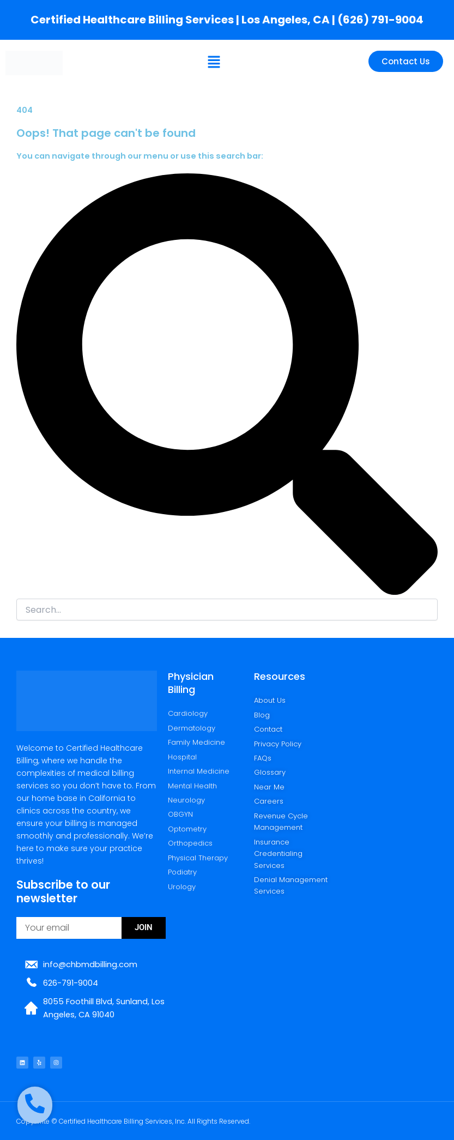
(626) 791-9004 (380, 19)
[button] (214, 63)
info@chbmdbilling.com (90, 964)
